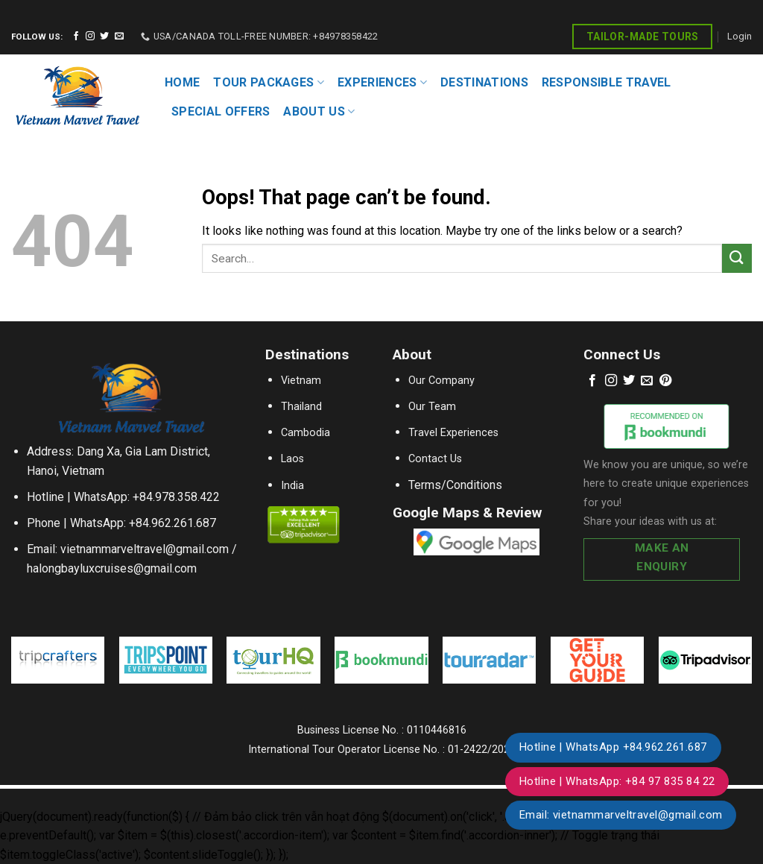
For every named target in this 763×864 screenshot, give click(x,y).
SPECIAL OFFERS (220, 111)
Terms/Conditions (455, 485)
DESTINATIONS (484, 82)
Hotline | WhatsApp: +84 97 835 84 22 (617, 781)
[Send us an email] (119, 36)
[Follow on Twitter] (104, 36)
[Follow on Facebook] (76, 36)
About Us (319, 111)
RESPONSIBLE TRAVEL (606, 82)
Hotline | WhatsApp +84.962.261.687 (613, 747)
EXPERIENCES (382, 82)
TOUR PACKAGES (268, 82)
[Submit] (737, 258)
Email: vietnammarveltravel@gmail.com (621, 815)
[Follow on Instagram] (90, 36)
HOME (182, 82)
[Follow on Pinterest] (665, 381)
